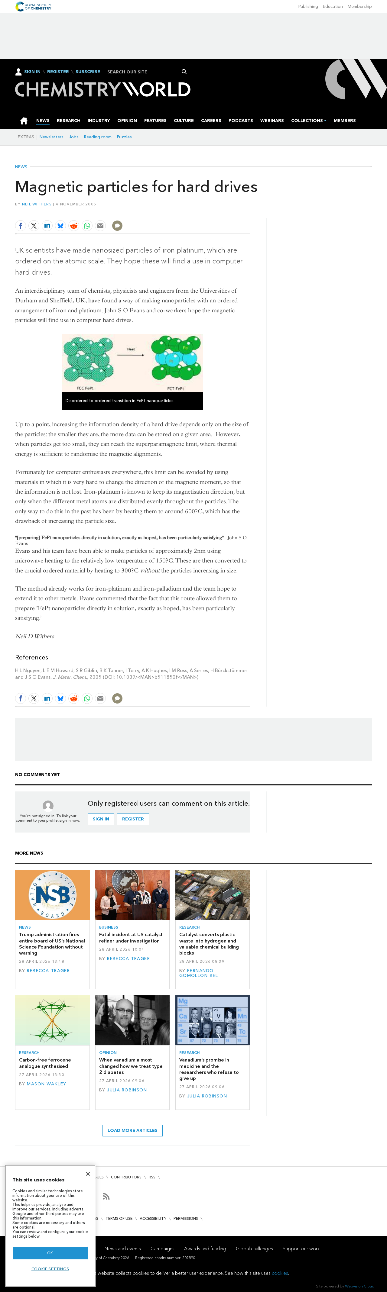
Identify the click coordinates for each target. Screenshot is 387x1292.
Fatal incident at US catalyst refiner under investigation (131, 937)
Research (189, 927)
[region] (50, 1226)
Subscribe (88, 71)
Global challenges (254, 1249)
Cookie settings (50, 1269)
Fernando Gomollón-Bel (198, 973)
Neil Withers (37, 204)
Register (58, 71)
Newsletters (51, 137)
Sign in (101, 819)
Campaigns (162, 1249)
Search (184, 71)
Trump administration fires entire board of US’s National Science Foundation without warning (52, 944)
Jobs (74, 137)
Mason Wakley (46, 1084)
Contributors (126, 1177)
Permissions (186, 1218)
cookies (280, 1273)
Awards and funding (205, 1249)
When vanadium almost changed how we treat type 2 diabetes (131, 1066)
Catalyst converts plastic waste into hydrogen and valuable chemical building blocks (209, 944)
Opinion (108, 1052)
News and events (123, 1249)
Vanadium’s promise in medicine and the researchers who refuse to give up (209, 1069)
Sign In (32, 71)
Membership (360, 6)
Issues (98, 1177)
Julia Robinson (127, 1090)
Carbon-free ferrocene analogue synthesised (45, 1063)
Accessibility (153, 1218)
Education (333, 6)
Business (108, 927)
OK (50, 1253)
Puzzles (124, 137)
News (21, 167)
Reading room (98, 137)
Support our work (301, 1249)
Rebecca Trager (48, 970)
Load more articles (133, 1130)
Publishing (308, 6)
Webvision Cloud (359, 1286)
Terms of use (119, 1218)
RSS (152, 1177)
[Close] (88, 1174)
